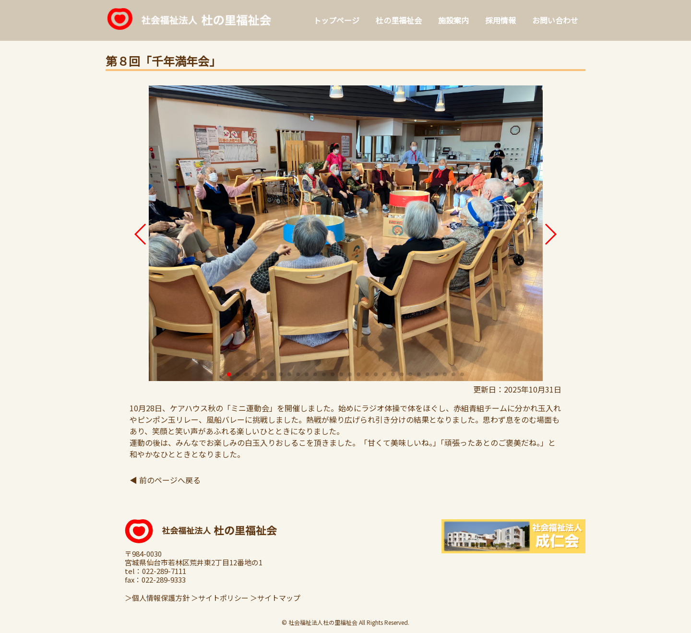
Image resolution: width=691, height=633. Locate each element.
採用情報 (500, 20)
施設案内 (453, 20)
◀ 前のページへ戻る (165, 480)
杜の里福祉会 (399, 20)
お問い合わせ (555, 20)
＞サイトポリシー (220, 598)
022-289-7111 (164, 571)
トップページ (336, 20)
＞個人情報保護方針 (157, 598)
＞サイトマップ (275, 598)
